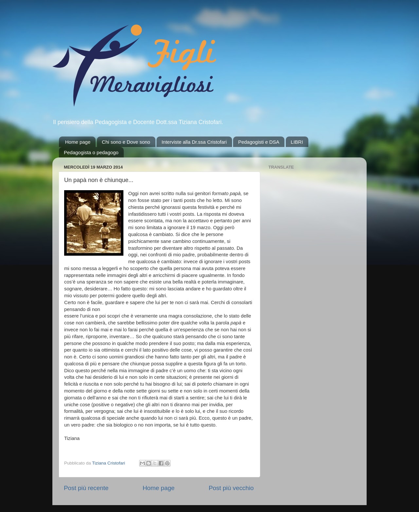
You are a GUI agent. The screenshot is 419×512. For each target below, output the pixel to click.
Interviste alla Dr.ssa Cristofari (194, 142)
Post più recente (86, 488)
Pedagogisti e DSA (258, 142)
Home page (78, 142)
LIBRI (297, 142)
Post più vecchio (231, 488)
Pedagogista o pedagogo (91, 152)
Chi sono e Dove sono (126, 142)
